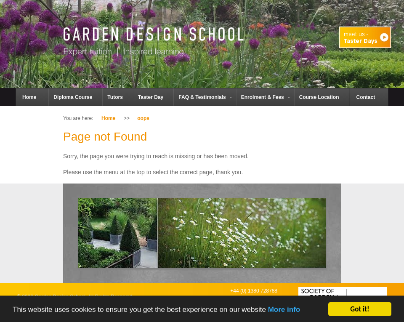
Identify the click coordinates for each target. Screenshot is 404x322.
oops (143, 118)
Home (108, 118)
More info (284, 312)
